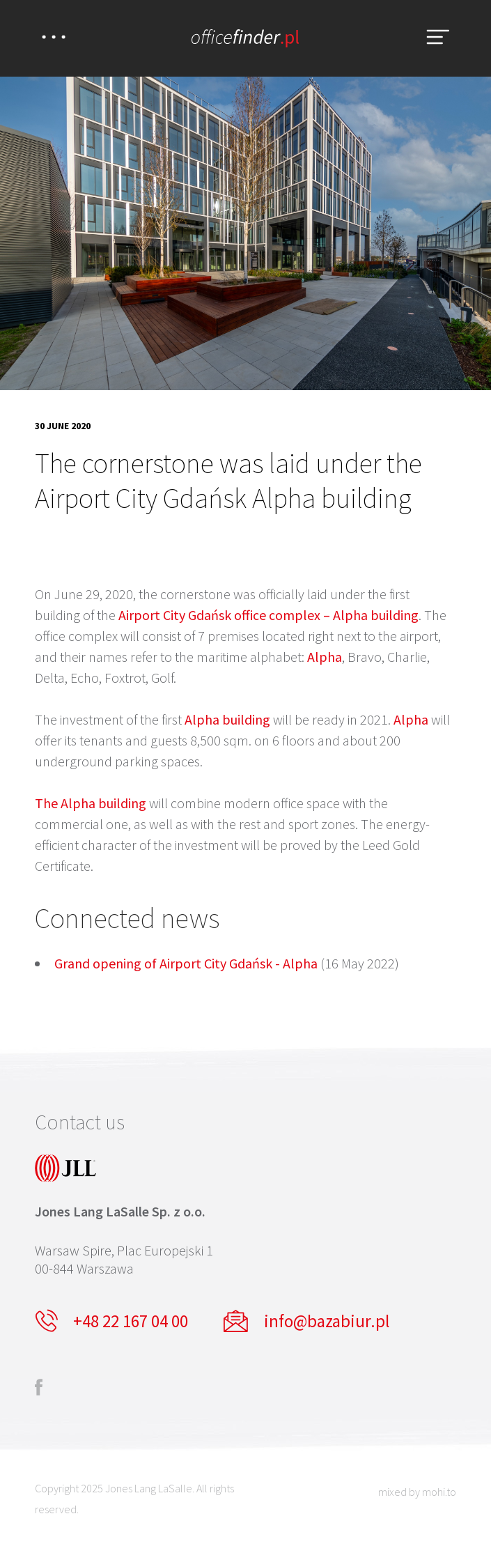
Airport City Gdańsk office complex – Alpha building (268, 615)
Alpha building (227, 719)
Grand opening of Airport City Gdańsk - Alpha (186, 963)
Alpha (324, 656)
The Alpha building (90, 803)
